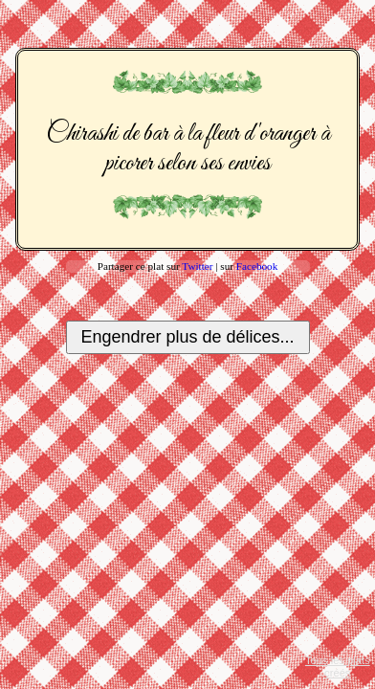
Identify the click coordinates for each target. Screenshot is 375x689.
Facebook (257, 266)
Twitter (197, 266)
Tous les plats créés (337, 666)
